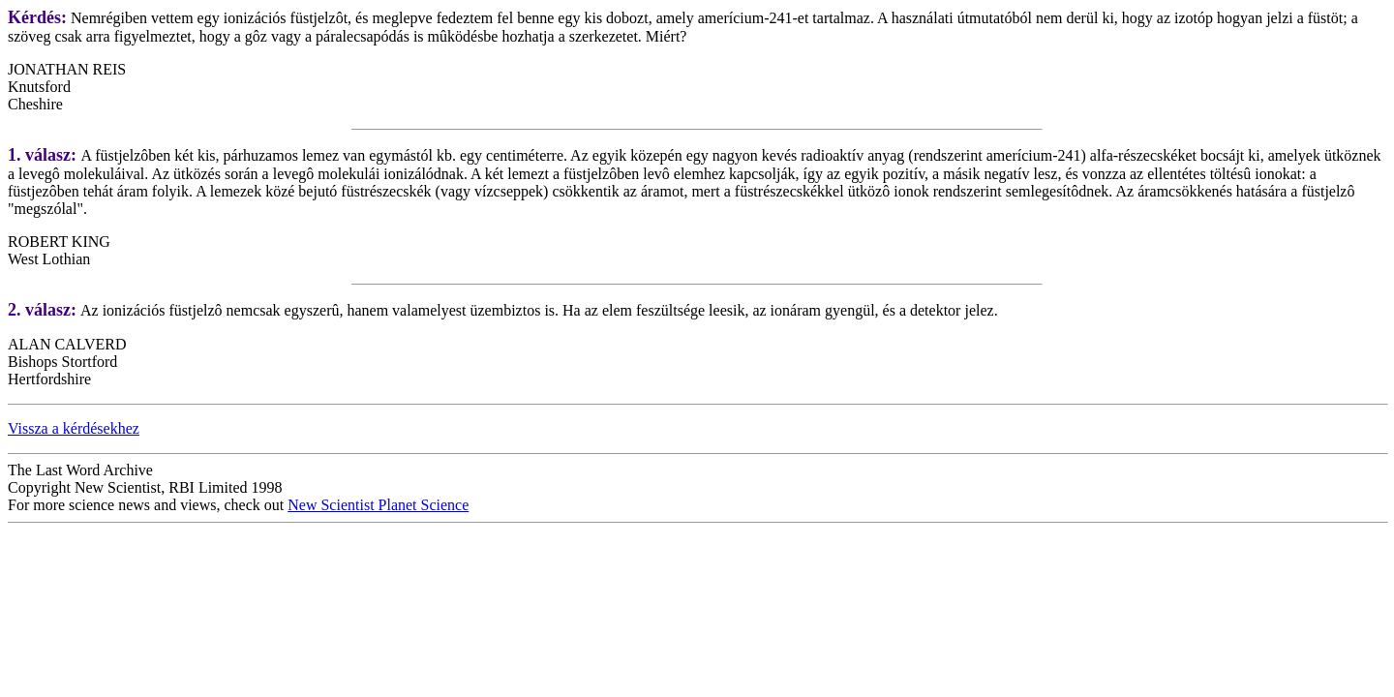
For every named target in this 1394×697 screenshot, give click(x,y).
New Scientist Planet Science (378, 505)
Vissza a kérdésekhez (73, 428)
